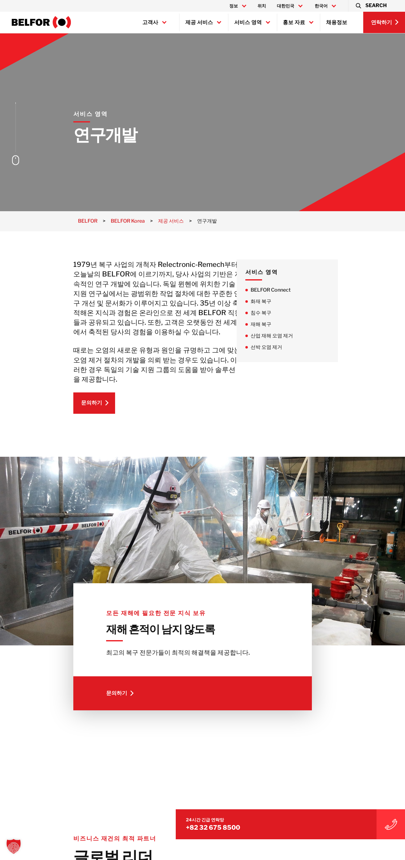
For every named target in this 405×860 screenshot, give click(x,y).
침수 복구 (290, 313)
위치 (261, 5)
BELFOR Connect (300, 290)
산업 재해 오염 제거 (301, 337)
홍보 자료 (294, 22)
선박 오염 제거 (296, 348)
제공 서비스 (199, 22)
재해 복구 (290, 325)
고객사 (150, 22)
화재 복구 (290, 302)
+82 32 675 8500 (333, 813)
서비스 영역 (248, 22)
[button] (371, 6)
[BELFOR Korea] (41, 22)
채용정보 (336, 22)
